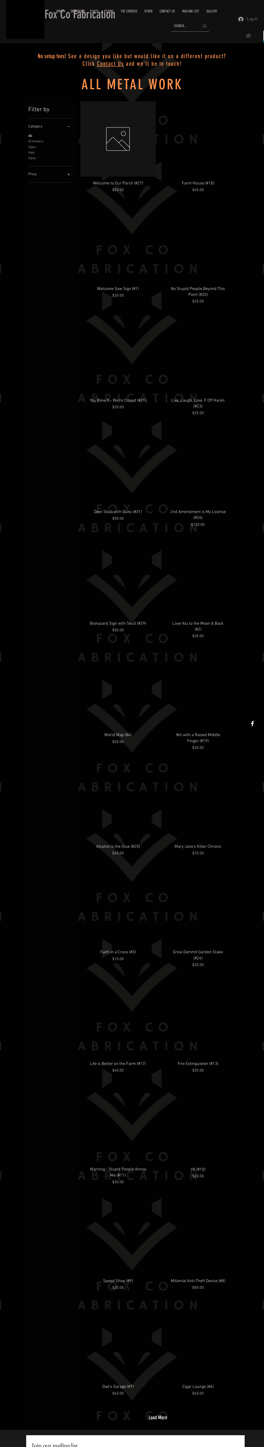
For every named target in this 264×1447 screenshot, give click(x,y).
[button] (167, 11)
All (30, 135)
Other (32, 158)
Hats (31, 152)
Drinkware (35, 141)
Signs (32, 146)
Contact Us (110, 63)
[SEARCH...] (183, 25)
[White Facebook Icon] (252, 723)
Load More (158, 1417)
